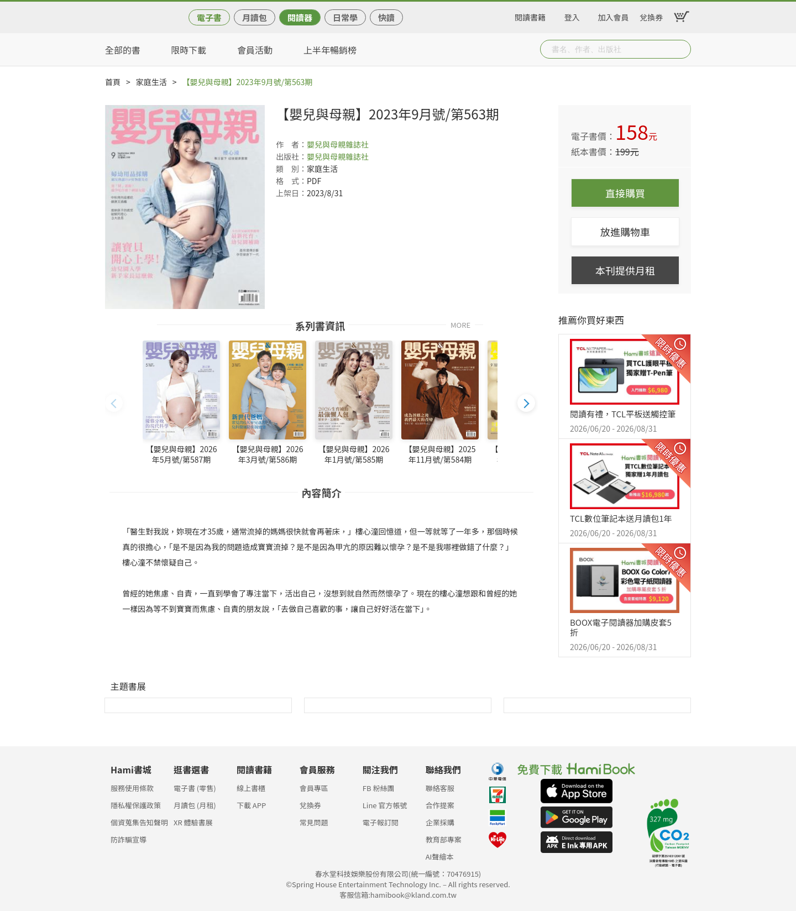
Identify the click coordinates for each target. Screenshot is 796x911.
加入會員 (613, 15)
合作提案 (440, 805)
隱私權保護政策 (136, 805)
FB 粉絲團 (379, 788)
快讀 (386, 17)
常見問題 (314, 822)
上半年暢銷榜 (330, 49)
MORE (460, 324)
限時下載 (188, 49)
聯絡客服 (440, 788)
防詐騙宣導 (128, 839)
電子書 (209, 17)
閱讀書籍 (530, 15)
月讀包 (254, 17)
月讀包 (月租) (195, 805)
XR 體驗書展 (193, 822)
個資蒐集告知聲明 (139, 822)
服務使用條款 (132, 788)
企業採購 (440, 822)
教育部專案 (444, 839)
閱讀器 (299, 17)
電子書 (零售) (195, 788)
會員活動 (255, 49)
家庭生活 (151, 81)
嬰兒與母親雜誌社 (338, 144)
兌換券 (651, 15)
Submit (681, 49)
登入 (572, 15)
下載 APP (251, 805)
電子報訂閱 (381, 822)
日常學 (345, 17)
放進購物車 (625, 231)
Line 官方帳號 (385, 805)
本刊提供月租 (625, 270)
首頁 (113, 81)
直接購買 (625, 193)
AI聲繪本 (440, 856)
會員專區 (314, 788)
